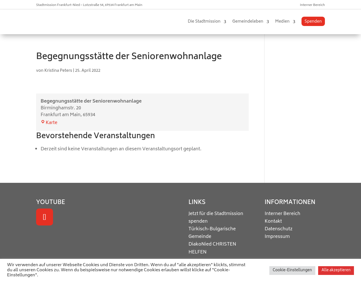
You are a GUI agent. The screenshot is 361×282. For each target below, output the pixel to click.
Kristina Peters (58, 70)
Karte (49, 123)
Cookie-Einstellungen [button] (292, 270)
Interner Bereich (312, 5)
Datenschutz (278, 229)
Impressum (277, 237)
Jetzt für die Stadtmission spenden (215, 217)
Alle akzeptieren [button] (336, 270)
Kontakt (273, 221)
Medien (282, 21)
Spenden (313, 21)
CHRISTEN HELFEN (212, 248)
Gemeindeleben (247, 21)
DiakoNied (200, 244)
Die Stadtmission (204, 21)
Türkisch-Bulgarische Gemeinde (212, 233)
